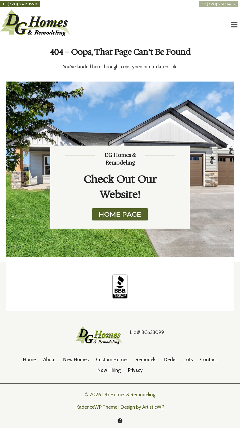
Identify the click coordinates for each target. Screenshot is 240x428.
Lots (188, 359)
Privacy (135, 370)
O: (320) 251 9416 (218, 4)
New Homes (76, 359)
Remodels (145, 359)
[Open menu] (234, 25)
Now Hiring (109, 370)
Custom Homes (112, 359)
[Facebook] (120, 420)
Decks (170, 359)
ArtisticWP (153, 407)
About (49, 359)
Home (29, 359)
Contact (208, 359)
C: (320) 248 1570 (20, 4)
